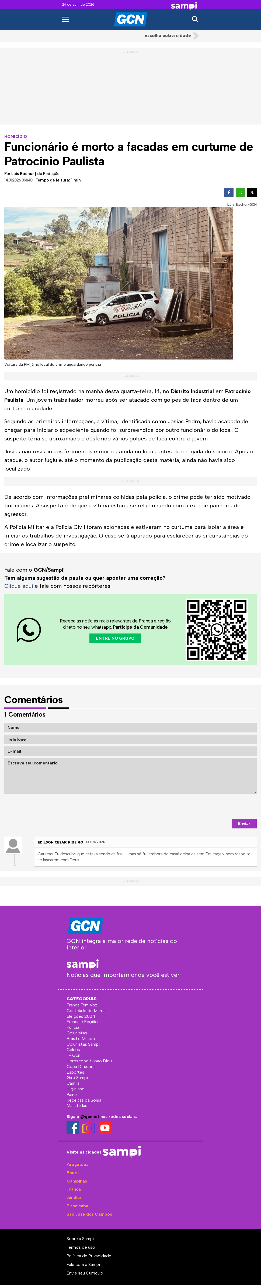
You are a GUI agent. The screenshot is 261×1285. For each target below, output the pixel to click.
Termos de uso (81, 1247)
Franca (74, 1189)
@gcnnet (89, 1116)
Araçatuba (78, 1164)
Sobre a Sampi (80, 1238)
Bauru (73, 1172)
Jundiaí (74, 1197)
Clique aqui (18, 586)
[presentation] (216, 806)
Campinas (77, 1181)
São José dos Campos (89, 1214)
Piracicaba (77, 1205)
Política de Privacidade (89, 1255)
